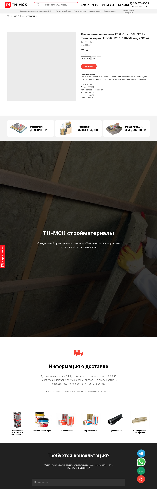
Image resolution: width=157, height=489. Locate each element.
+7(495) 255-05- (137, 3)
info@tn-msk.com (139, 6)
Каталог (84, 5)
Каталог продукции (28, 16)
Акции (95, 5)
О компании (108, 5)
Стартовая (12, 16)
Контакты (123, 5)
